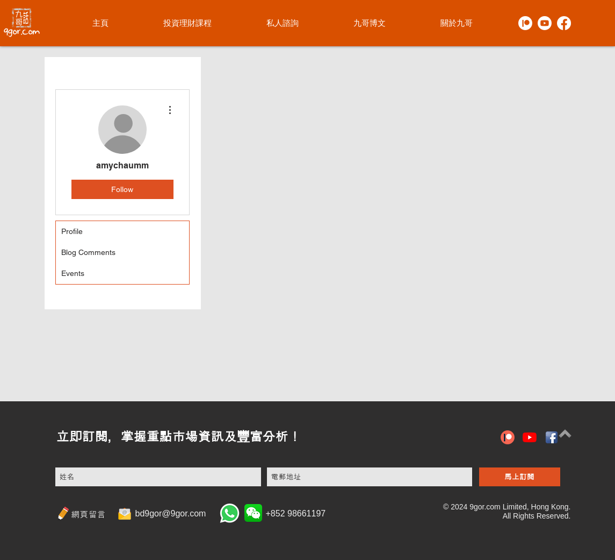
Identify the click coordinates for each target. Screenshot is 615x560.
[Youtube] (545, 23)
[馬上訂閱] (519, 476)
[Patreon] (525, 23)
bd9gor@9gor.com (170, 513)
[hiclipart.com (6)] (552, 437)
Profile (72, 231)
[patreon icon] (508, 437)
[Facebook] (564, 23)
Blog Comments (88, 252)
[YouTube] (530, 437)
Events (72, 273)
